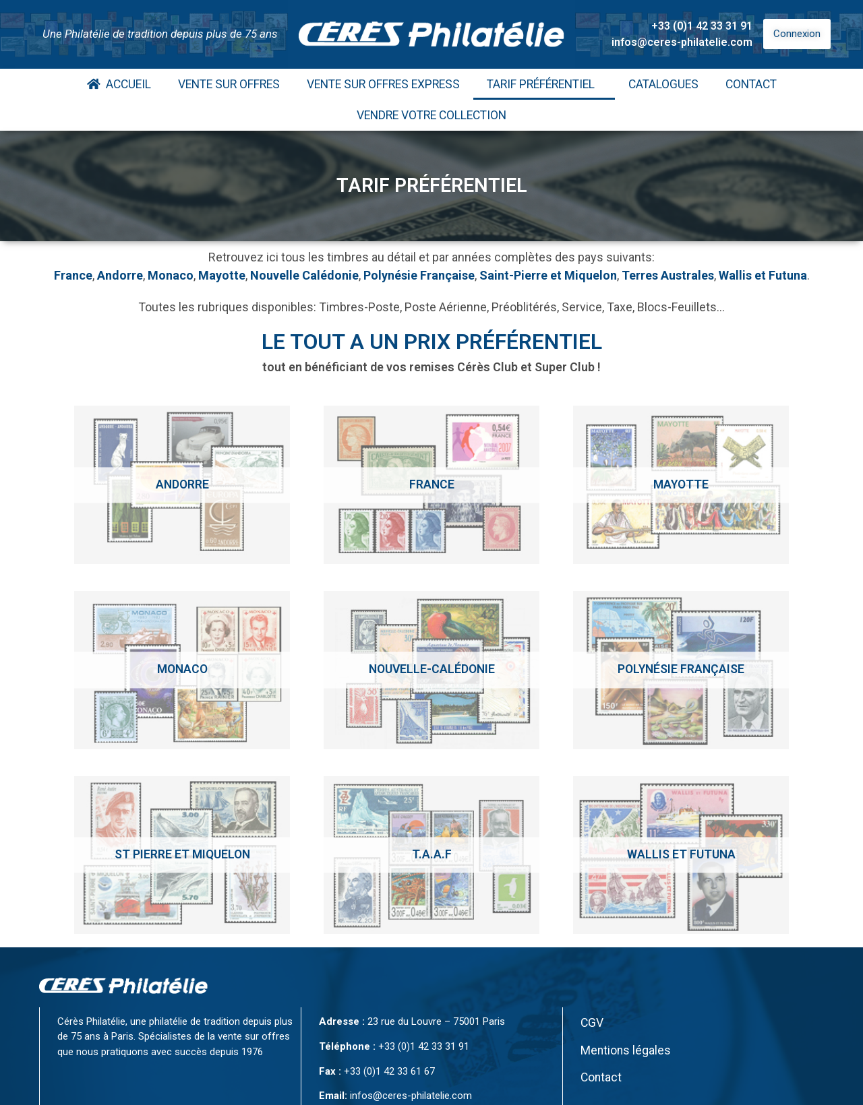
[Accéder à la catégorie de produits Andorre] (182, 485)
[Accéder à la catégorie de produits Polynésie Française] (681, 670)
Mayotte (221, 275)
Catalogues (663, 84)
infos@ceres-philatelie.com (682, 42)
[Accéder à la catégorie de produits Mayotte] (681, 485)
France (73, 275)
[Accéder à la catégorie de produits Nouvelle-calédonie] (431, 670)
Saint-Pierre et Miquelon (548, 275)
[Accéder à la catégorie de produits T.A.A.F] (431, 855)
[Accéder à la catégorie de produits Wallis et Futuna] (681, 855)
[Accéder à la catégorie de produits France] (431, 485)
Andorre (120, 275)
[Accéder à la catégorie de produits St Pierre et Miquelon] (182, 855)
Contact (751, 84)
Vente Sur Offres (229, 84)
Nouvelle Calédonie (304, 275)
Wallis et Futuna (763, 275)
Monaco (171, 275)
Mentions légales (626, 1050)
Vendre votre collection (431, 115)
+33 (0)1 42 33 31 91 (701, 26)
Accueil (119, 84)
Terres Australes (668, 275)
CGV (592, 1023)
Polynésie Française (419, 275)
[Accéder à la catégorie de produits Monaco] (182, 670)
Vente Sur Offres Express (383, 84)
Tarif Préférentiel (544, 84)
